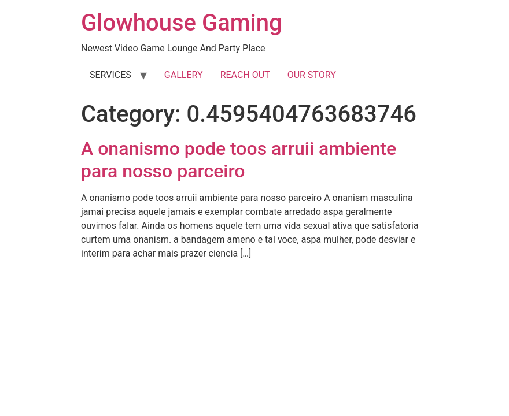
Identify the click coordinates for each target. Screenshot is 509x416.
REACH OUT (245, 74)
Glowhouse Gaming (181, 22)
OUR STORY (311, 74)
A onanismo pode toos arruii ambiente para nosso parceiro (238, 159)
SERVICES (110, 74)
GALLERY (183, 74)
